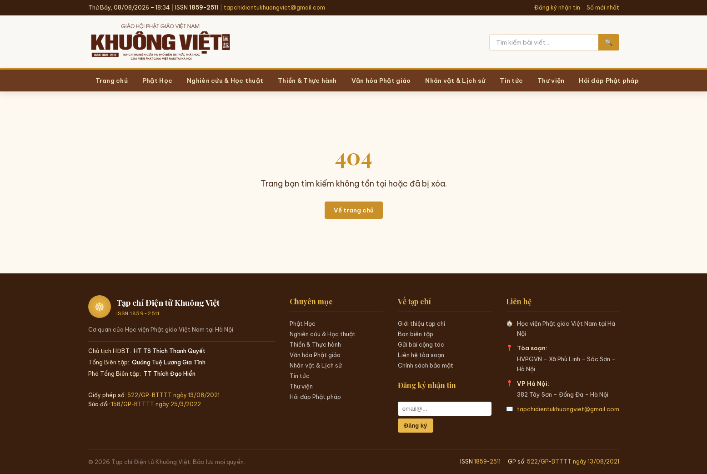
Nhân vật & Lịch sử (316, 365)
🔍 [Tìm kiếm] (609, 42)
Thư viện (301, 386)
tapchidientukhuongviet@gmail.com (274, 7)
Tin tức (300, 375)
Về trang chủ (354, 210)
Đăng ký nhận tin (557, 7)
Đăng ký (415, 425)
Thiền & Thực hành (315, 344)
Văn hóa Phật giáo (315, 354)
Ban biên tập (415, 334)
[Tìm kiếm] (543, 42)
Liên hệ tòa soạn (421, 354)
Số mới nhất (603, 7)
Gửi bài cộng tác (421, 344)
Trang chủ (111, 80)
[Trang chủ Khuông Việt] (159, 42)
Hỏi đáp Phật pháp (315, 396)
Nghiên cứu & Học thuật (323, 334)
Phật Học (303, 323)
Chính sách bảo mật (425, 365)
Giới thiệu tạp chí (421, 323)
